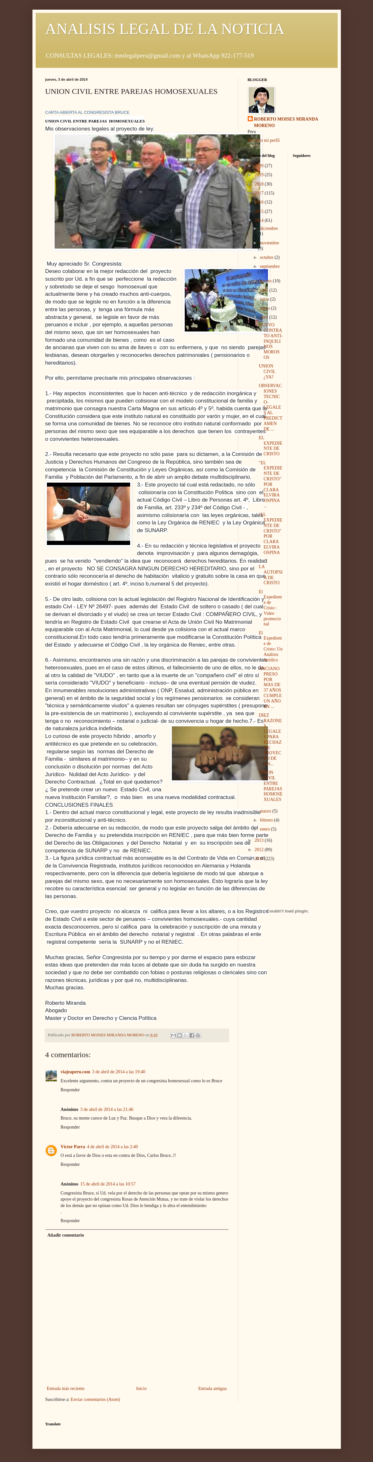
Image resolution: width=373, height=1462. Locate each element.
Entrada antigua (212, 1388)
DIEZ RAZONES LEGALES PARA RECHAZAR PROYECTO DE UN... (270, 739)
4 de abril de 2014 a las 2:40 (112, 1146)
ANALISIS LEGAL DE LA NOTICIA (165, 28)
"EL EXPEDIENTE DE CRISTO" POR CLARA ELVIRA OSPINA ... (270, 484)
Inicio (141, 1388)
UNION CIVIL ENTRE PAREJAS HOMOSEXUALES (270, 786)
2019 (259, 174)
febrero (267, 820)
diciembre (269, 228)
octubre (267, 257)
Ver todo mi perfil (264, 140)
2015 (259, 211)
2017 (259, 193)
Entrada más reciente (65, 1388)
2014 (259, 220)
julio (264, 290)
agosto (266, 280)
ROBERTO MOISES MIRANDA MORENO (286, 122)
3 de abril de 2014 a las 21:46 (106, 1109)
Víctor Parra (73, 1146)
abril (264, 317)
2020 (259, 165)
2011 (259, 858)
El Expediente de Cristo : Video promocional (270, 608)
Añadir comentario (66, 1235)
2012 (259, 849)
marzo (266, 811)
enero (265, 829)
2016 (259, 202)
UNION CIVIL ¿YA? (267, 371)
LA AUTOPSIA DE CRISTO (270, 574)
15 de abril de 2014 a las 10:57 (108, 1184)
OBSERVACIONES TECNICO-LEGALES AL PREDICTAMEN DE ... (270, 407)
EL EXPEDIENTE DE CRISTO (270, 445)
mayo (265, 308)
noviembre (269, 243)
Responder (70, 1089)
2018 (259, 184)
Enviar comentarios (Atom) (95, 1399)
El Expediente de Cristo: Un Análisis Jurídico (270, 646)
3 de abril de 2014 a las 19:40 (118, 1071)
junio (265, 299)
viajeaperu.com (75, 1071)
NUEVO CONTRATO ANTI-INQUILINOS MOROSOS (270, 341)
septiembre (270, 266)
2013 (259, 840)
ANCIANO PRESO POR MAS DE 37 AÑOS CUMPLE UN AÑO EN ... (270, 687)
